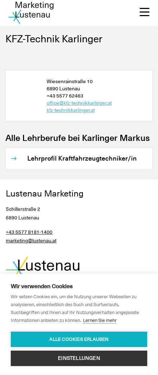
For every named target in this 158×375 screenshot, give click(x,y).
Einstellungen (79, 358)
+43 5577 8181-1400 (29, 232)
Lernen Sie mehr (100, 320)
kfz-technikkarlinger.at (71, 110)
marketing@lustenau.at (31, 240)
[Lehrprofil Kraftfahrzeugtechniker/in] (83, 158)
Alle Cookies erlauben (78, 339)
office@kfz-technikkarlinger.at (79, 103)
